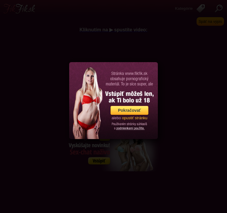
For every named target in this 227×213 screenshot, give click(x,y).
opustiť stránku (134, 118)
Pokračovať (129, 110)
